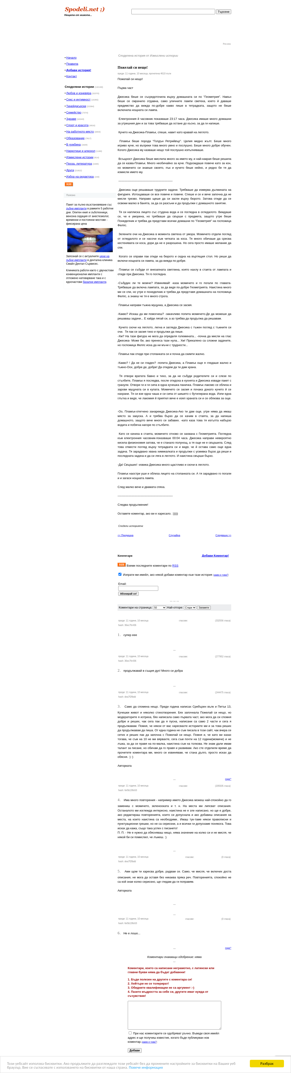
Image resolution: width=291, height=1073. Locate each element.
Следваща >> (223, 535)
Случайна (174, 535)
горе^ (228, 779)
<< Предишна (125, 535)
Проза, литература (79, 163)
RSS (175, 565)
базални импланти (94, 282)
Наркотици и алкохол (80, 151)
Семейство (73, 112)
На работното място (80, 131)
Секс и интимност (78, 99)
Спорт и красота (77, 125)
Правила (72, 63)
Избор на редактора (80, 176)
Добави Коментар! (215, 555)
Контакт (71, 76)
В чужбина (73, 144)
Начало (71, 57)
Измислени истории (79, 157)
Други (70, 170)
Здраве (71, 119)
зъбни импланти (76, 208)
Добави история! (78, 70)
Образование (75, 138)
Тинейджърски (76, 106)
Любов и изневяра (78, 93)
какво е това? (221, 575)
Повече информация (146, 1067)
